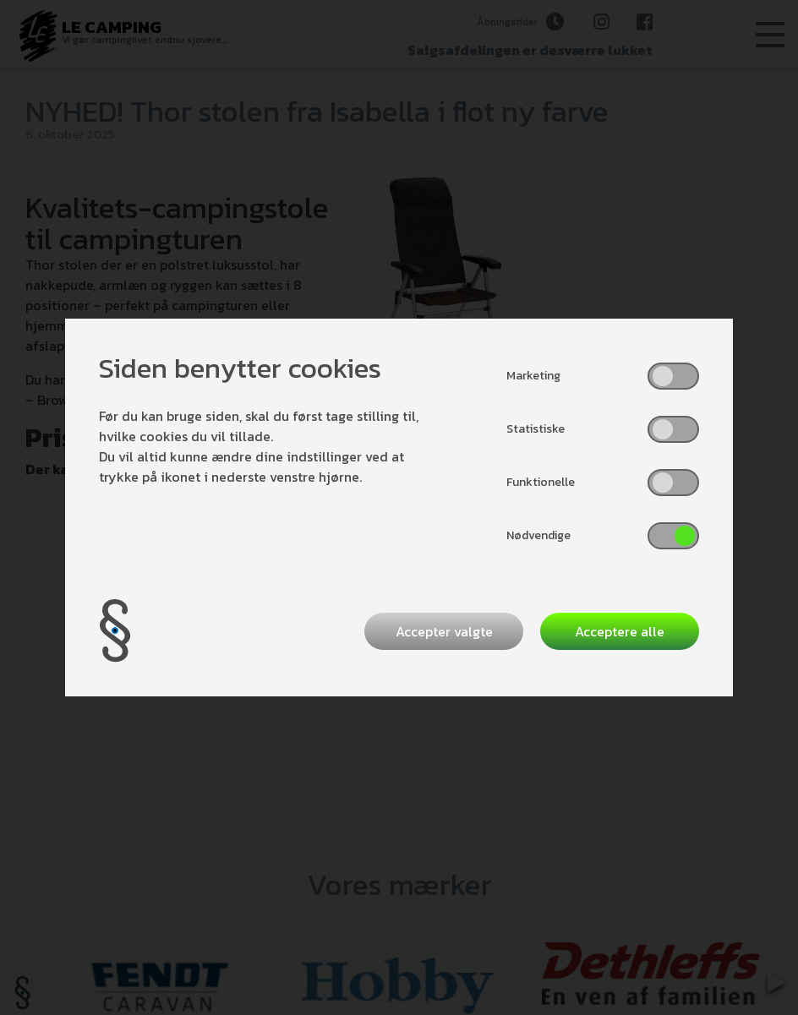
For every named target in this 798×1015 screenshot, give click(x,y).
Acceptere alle (619, 631)
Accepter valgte (444, 631)
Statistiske (535, 429)
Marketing (533, 376)
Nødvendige (538, 535)
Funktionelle (540, 482)
